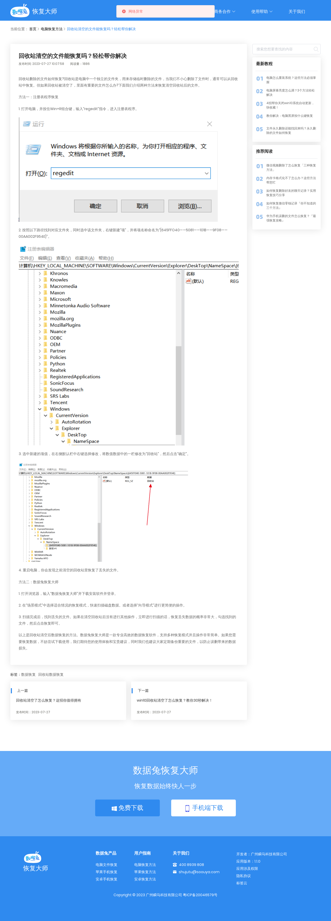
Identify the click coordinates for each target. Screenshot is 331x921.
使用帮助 (262, 11)
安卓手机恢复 (106, 879)
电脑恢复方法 (52, 29)
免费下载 (127, 807)
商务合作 (225, 11)
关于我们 (297, 11)
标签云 (241, 883)
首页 (32, 29)
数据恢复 (28, 675)
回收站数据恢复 (51, 675)
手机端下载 (203, 808)
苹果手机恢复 (106, 871)
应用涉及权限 (247, 868)
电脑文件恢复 (106, 864)
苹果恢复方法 (145, 871)
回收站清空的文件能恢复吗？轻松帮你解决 (101, 29)
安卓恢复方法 (145, 879)
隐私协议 (243, 875)
